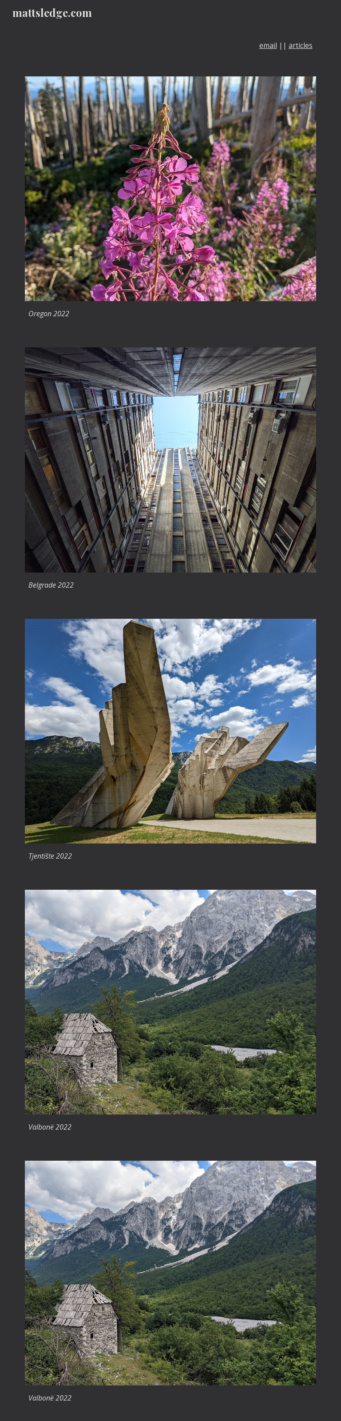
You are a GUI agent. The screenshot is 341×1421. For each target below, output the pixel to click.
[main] (170, 45)
